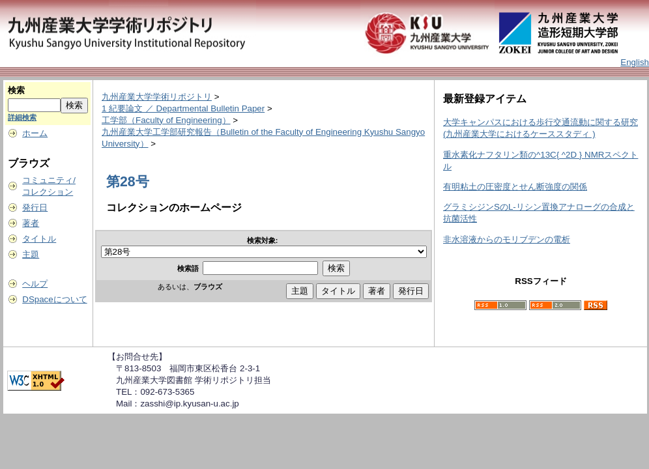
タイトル (39, 239)
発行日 (35, 207)
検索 (16, 90)
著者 (30, 223)
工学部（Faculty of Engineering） (166, 120)
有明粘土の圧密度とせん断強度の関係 (515, 187)
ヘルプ (35, 284)
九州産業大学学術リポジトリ (157, 97)
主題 (30, 254)
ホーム (35, 133)
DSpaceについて (54, 299)
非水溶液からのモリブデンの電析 (506, 239)
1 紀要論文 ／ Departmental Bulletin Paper (183, 108)
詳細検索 (22, 117)
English (634, 62)
